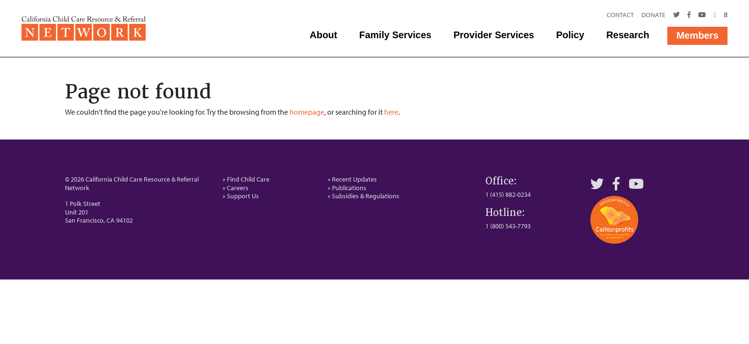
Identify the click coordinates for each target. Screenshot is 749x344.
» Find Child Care (246, 179)
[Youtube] (702, 15)
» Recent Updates (352, 179)
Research (627, 35)
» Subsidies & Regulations (363, 196)
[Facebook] (689, 15)
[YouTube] (636, 183)
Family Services (395, 35)
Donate (653, 15)
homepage (306, 112)
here (391, 112)
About (323, 35)
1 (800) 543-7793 (508, 226)
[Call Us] (715, 15)
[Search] (724, 15)
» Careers (235, 187)
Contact (620, 15)
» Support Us (241, 196)
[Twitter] (676, 15)
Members (697, 35)
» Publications (347, 187)
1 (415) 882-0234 (508, 194)
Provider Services (493, 35)
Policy (570, 35)
